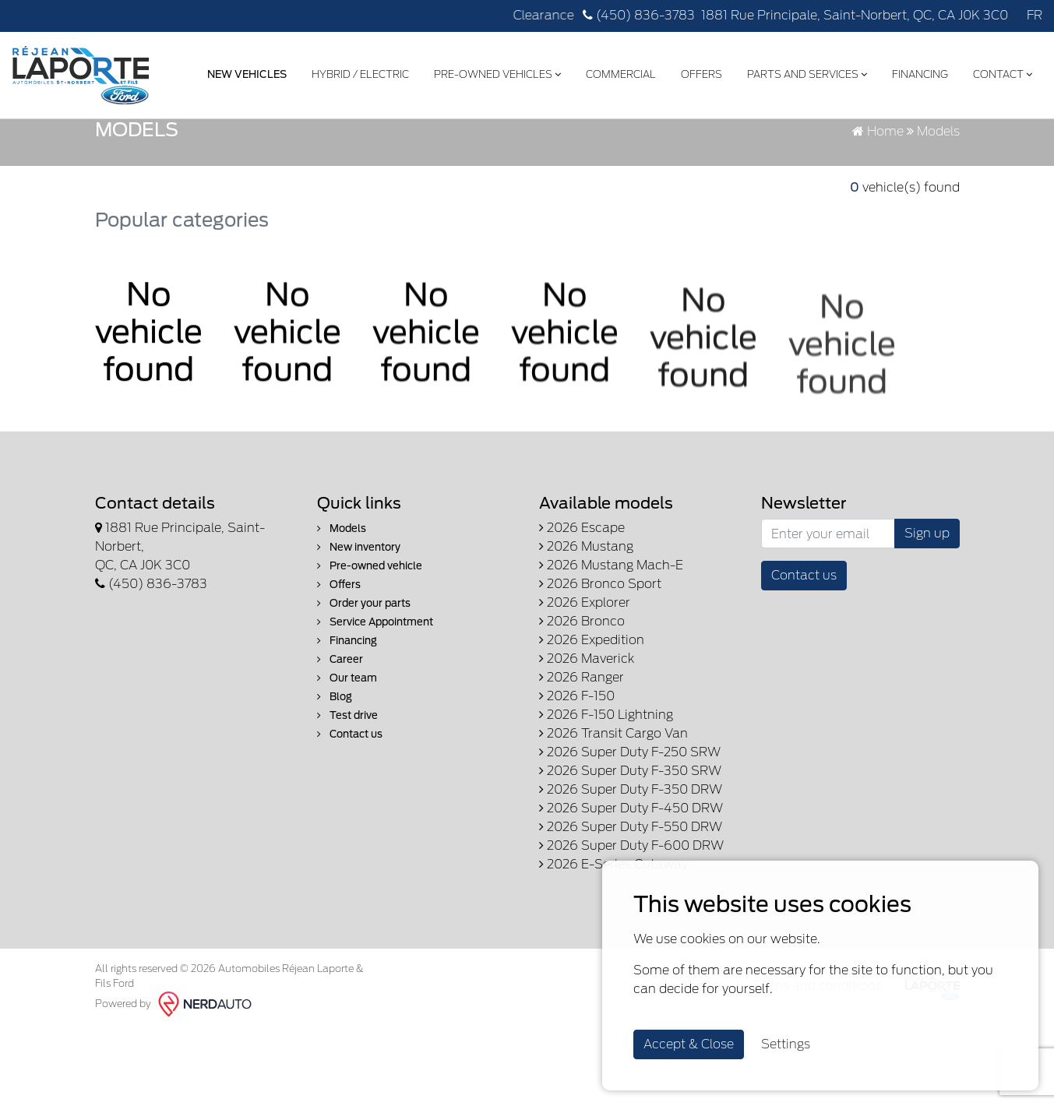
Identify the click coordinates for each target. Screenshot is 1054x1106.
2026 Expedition (591, 727)
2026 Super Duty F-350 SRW (630, 858)
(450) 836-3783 (639, 15)
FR (1034, 15)
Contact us (349, 821)
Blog (334, 784)
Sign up (927, 620)
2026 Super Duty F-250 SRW (630, 839)
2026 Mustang (586, 633)
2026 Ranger (581, 764)
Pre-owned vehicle (369, 653)
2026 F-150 (577, 783)
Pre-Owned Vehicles (494, 73)
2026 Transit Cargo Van (613, 820)
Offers (698, 73)
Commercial (618, 73)
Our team (347, 765)
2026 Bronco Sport (600, 671)
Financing (917, 73)
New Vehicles (244, 73)
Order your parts (364, 690)
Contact (999, 73)
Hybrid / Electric (357, 73)
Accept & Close (688, 1044)
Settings (785, 1044)
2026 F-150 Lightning (606, 801)
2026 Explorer (584, 689)
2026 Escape (582, 615)
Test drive (347, 802)
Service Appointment (375, 709)
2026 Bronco (582, 708)
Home (878, 218)
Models (341, 616)
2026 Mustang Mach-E (611, 652)
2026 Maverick (586, 745)
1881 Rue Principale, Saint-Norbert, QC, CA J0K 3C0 (854, 15)
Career (340, 746)
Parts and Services (804, 73)
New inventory (358, 634)
